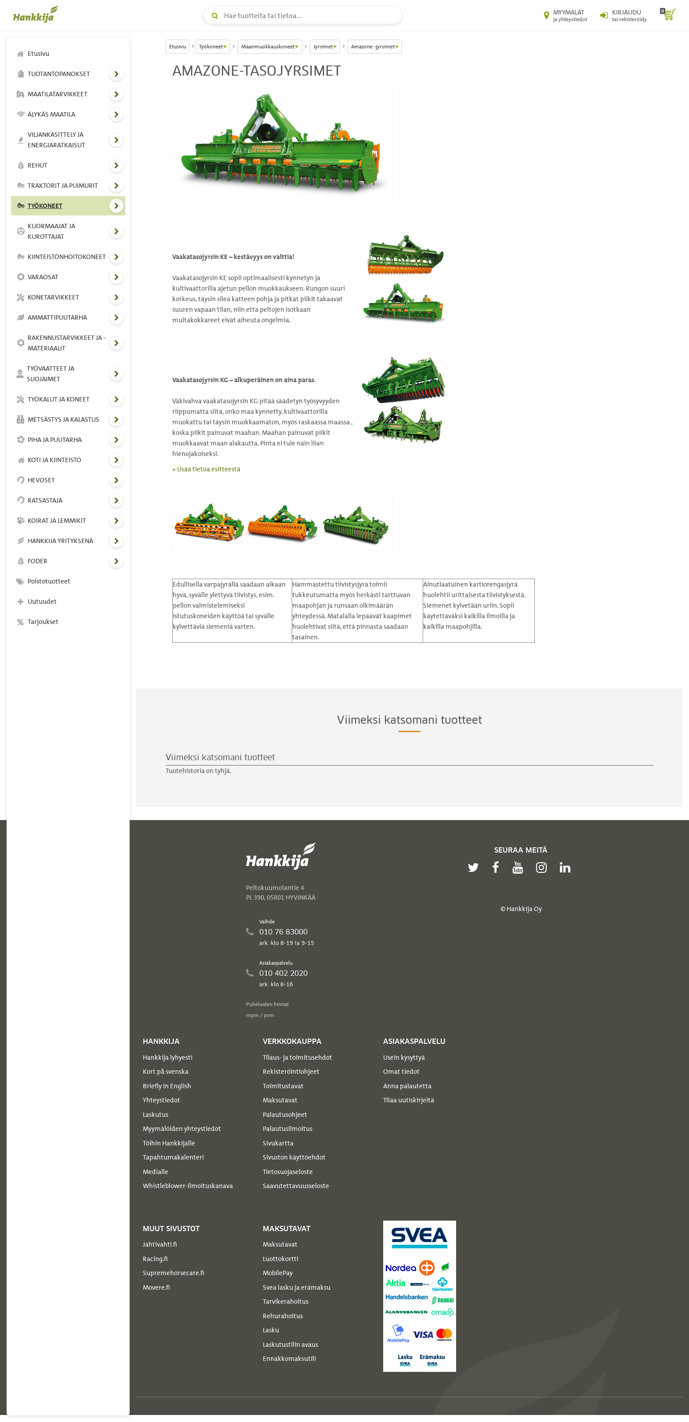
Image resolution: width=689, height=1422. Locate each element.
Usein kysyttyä (404, 1057)
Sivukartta (278, 1143)
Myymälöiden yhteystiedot (182, 1128)
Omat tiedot (401, 1071)
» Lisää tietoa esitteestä (206, 469)
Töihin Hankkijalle (169, 1143)
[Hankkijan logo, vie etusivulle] (37, 14)
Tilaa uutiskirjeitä (408, 1100)
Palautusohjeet (285, 1114)
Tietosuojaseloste (288, 1171)
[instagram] (543, 867)
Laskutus (155, 1114)
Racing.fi (155, 1258)
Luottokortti (280, 1258)
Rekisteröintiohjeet (291, 1071)
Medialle (155, 1171)
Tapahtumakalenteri (173, 1157)
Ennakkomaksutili (289, 1358)
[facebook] (498, 867)
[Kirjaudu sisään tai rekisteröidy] (623, 15)
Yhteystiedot (161, 1100)
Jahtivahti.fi (160, 1244)
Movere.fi (156, 1287)
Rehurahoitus (283, 1316)
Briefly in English (167, 1086)
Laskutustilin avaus (290, 1344)
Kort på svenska (166, 1071)
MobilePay (278, 1273)
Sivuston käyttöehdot (294, 1157)
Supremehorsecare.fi (173, 1273)
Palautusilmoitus (287, 1128)
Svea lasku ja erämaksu (296, 1287)
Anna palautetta (407, 1086)
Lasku (271, 1330)
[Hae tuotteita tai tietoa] (303, 15)
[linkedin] (567, 867)
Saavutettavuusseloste (296, 1185)
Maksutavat (280, 1100)
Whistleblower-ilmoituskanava (188, 1185)
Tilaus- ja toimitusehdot (297, 1057)
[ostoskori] (668, 15)
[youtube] (519, 867)
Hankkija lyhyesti (167, 1057)
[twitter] (475, 867)
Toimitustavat (283, 1086)
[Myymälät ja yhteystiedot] (565, 15)
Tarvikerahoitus (285, 1301)
